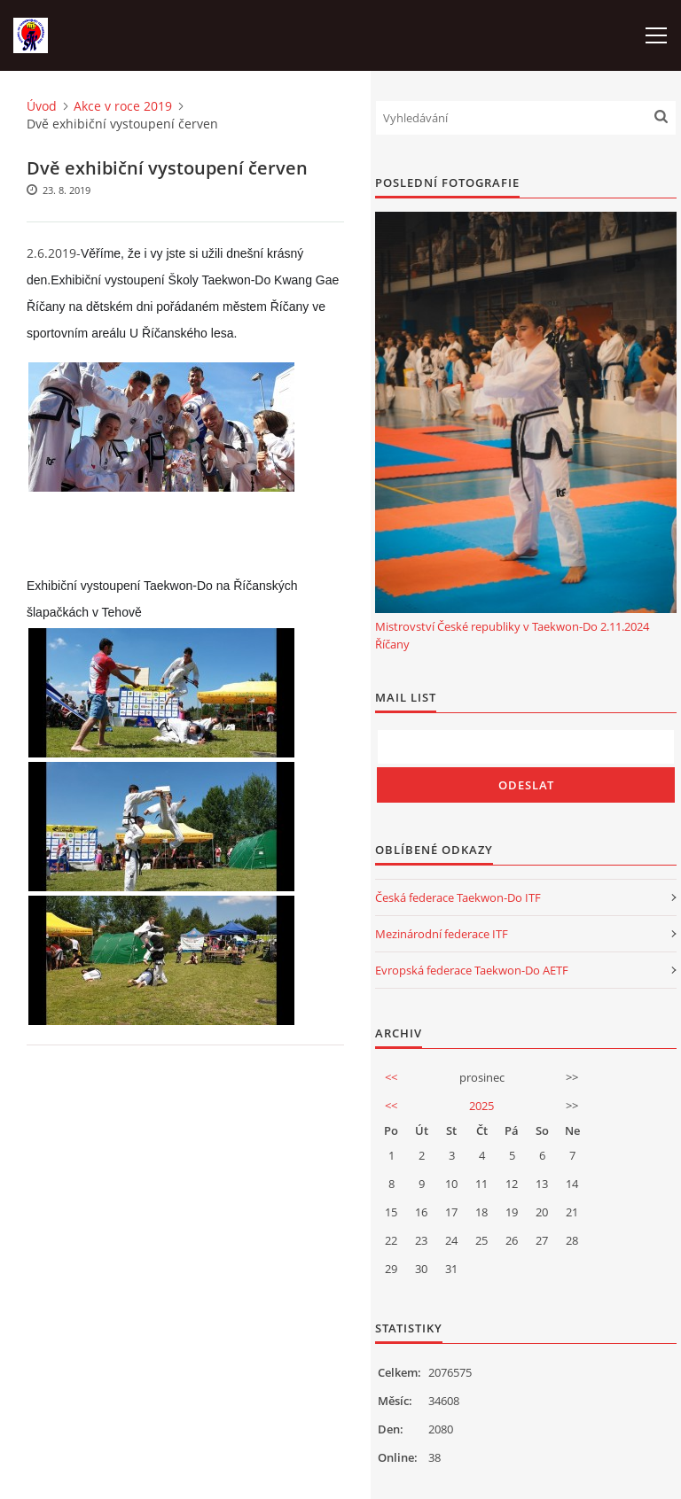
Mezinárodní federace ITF (441, 934)
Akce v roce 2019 (123, 105)
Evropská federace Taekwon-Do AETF (471, 970)
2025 (481, 1106)
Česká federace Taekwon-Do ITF (458, 897)
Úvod (42, 105)
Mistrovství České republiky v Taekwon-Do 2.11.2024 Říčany (512, 635)
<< (391, 1077)
